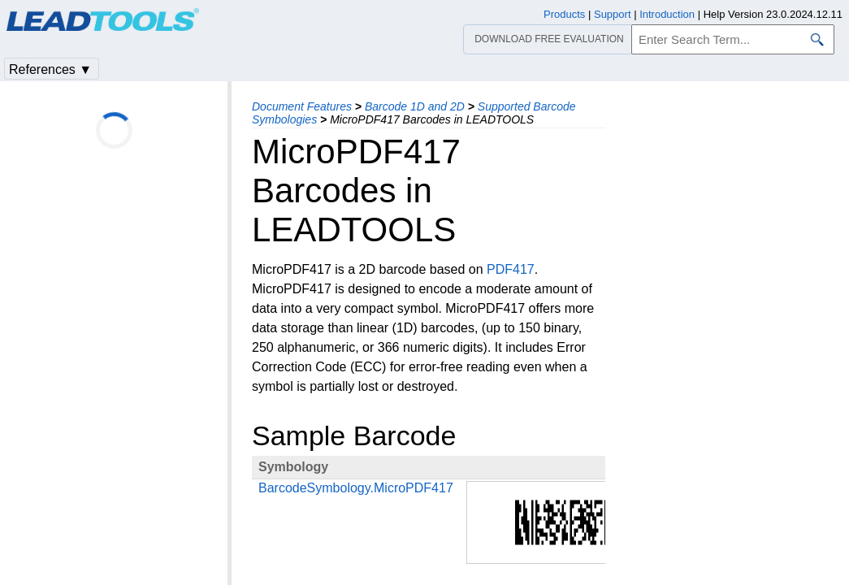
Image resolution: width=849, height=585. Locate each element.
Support (612, 14)
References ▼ (50, 69)
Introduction (667, 14)
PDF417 (511, 269)
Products (564, 14)
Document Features (302, 106)
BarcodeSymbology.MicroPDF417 (355, 488)
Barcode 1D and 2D (415, 106)
